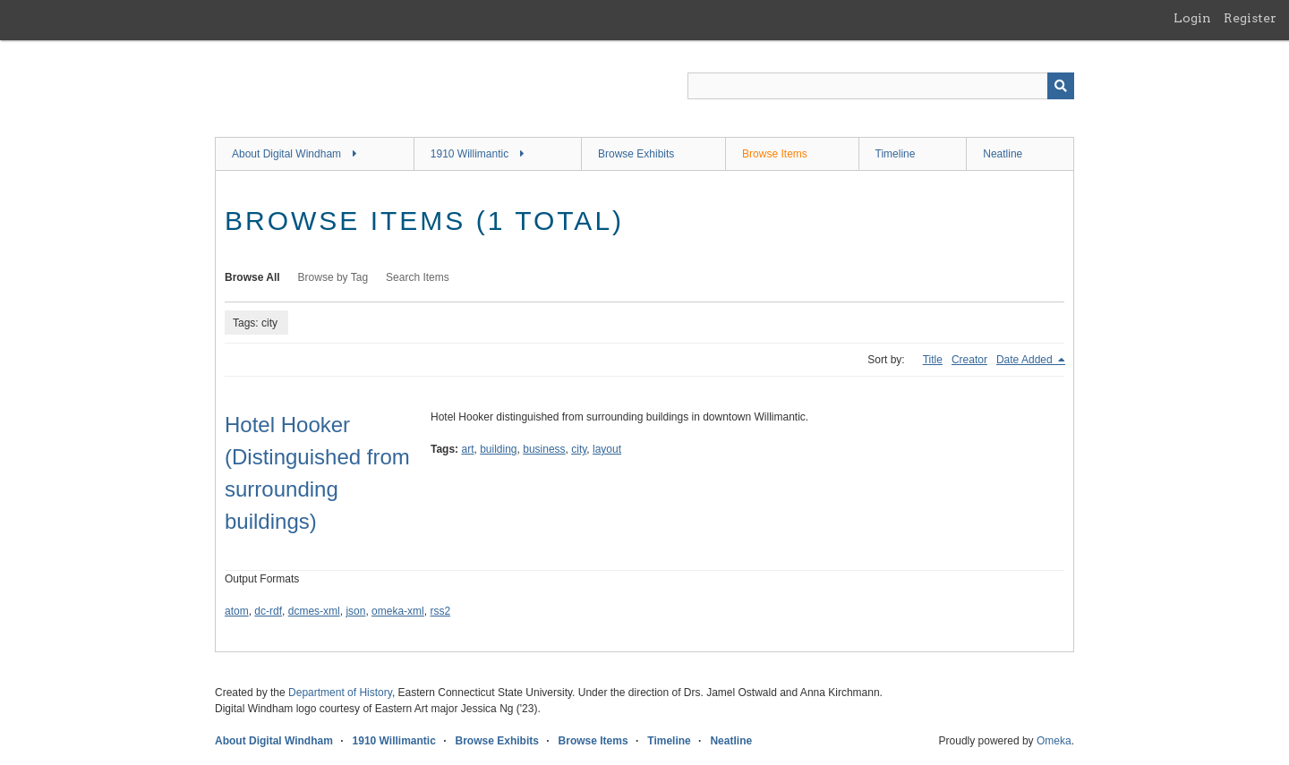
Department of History (340, 692)
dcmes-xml (314, 611)
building (498, 449)
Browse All (252, 277)
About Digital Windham (286, 154)
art (467, 449)
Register (1250, 18)
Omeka (1054, 741)
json (355, 611)
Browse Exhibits (636, 154)
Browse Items (774, 154)
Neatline (1002, 154)
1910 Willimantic (469, 154)
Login (1192, 18)
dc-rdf (268, 611)
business (544, 449)
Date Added (1025, 359)
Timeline (895, 154)
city (578, 449)
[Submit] (1060, 85)
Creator (969, 359)
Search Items (417, 277)
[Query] (880, 85)
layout (607, 449)
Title (933, 359)
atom (237, 611)
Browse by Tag (333, 277)
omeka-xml (397, 611)
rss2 (440, 611)
